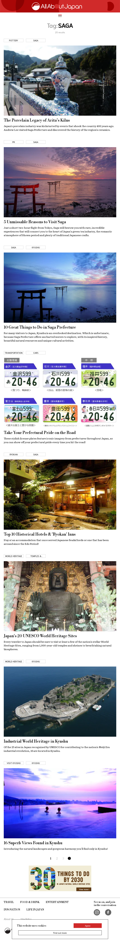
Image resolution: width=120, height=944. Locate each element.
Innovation (12, 909)
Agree (87, 925)
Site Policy (26, 918)
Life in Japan (35, 909)
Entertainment (57, 902)
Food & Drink (30, 902)
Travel (9, 902)
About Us (9, 918)
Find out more (60, 932)
